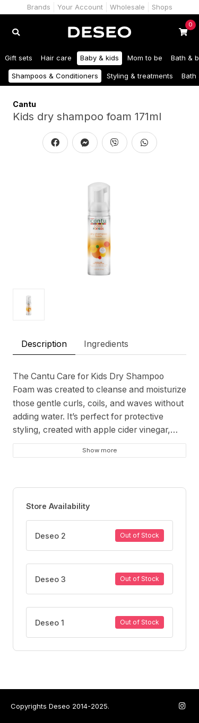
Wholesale (127, 7)
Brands (38, 7)
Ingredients (106, 343)
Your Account (80, 7)
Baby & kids (99, 57)
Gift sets (18, 57)
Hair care (56, 57)
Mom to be (144, 57)
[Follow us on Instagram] (182, 705)
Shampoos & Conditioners (55, 76)
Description (44, 343)
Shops (162, 7)
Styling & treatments (140, 76)
